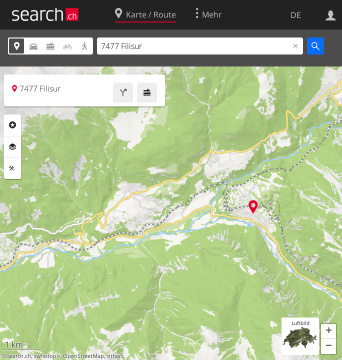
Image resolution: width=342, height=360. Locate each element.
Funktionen (12, 168)
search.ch (19, 356)
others (115, 356)
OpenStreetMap (83, 356)
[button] (328, 331)
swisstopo (47, 356)
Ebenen (12, 147)
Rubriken (12, 125)
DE (295, 15)
